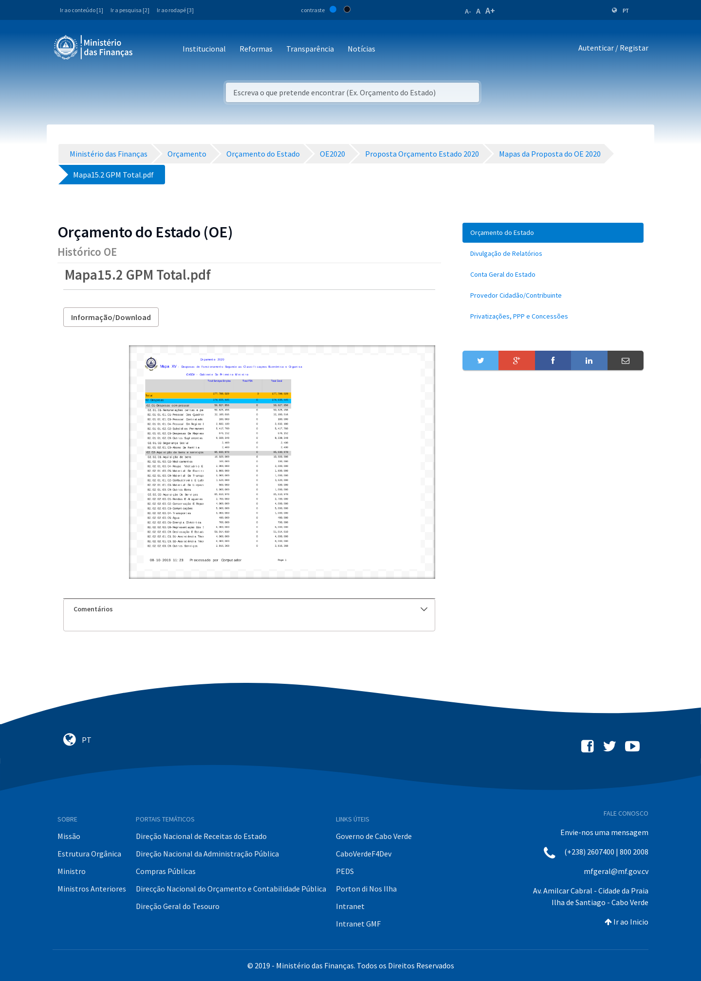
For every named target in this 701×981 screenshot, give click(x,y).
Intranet (350, 906)
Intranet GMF (358, 923)
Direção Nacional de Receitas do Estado (201, 836)
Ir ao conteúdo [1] (81, 10)
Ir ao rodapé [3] (175, 10)
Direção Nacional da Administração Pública (207, 853)
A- (468, 11)
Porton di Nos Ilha (366, 888)
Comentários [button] (250, 609)
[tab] (249, 609)
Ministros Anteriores (91, 888)
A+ (490, 10)
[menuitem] (553, 233)
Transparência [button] (310, 49)
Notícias (361, 49)
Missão (68, 836)
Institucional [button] (204, 49)
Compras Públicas (166, 871)
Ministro (71, 871)
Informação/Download (111, 317)
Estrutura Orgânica (89, 853)
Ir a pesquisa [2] (130, 10)
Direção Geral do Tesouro (178, 906)
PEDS (345, 871)
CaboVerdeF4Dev (363, 853)
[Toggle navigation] (148, 49)
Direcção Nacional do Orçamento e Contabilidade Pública (231, 888)
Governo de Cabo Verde (374, 836)
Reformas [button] (256, 49)
